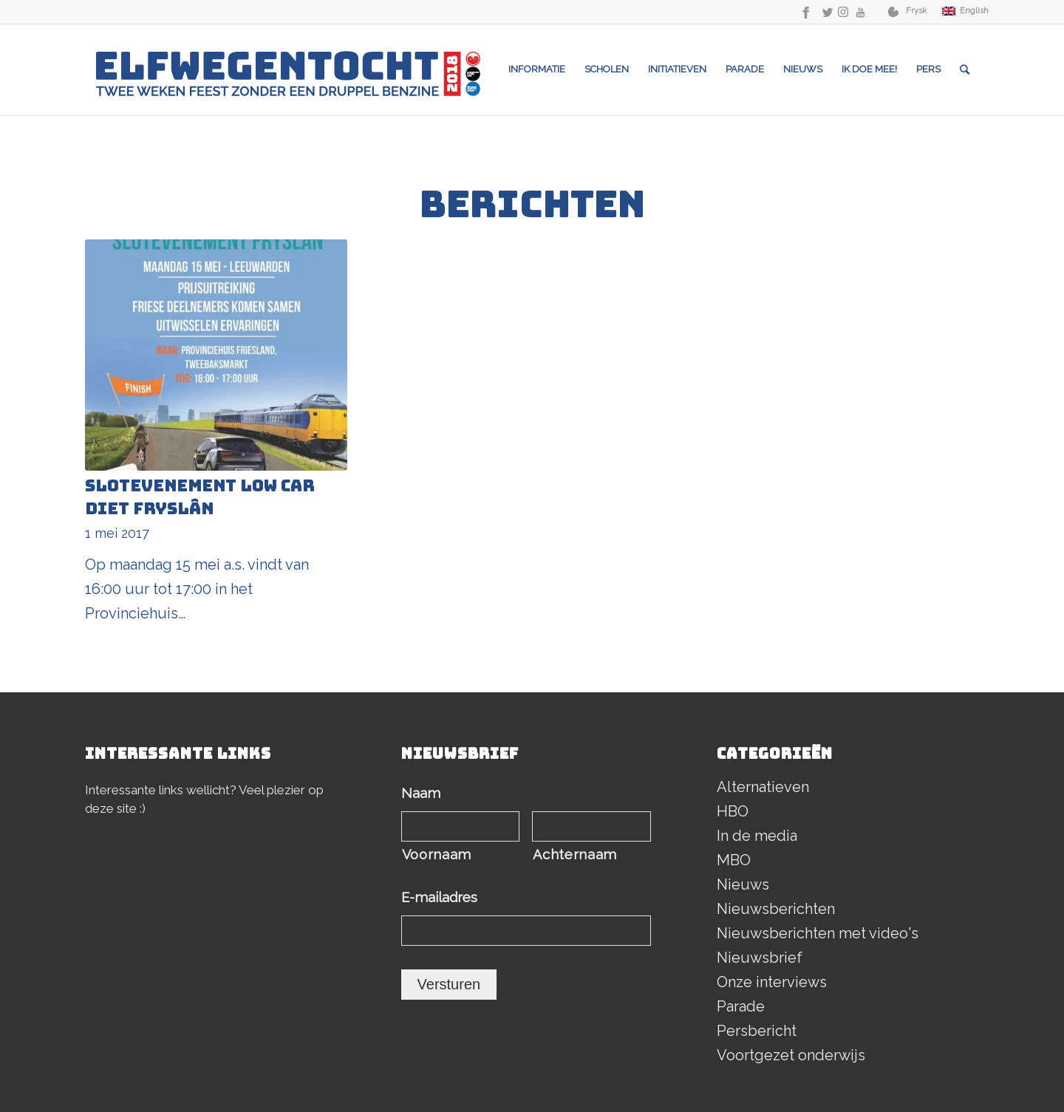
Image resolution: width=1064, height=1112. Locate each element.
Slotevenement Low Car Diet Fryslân (200, 497)
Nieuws (743, 884)
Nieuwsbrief (759, 957)
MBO (734, 860)
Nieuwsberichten (776, 909)
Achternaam (575, 854)
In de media (757, 836)
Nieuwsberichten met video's (817, 933)
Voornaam (436, 854)
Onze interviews (772, 982)
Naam (425, 793)
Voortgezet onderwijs (791, 1055)
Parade (741, 1006)
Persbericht (757, 1031)
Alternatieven (763, 787)
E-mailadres (443, 897)
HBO (732, 811)
